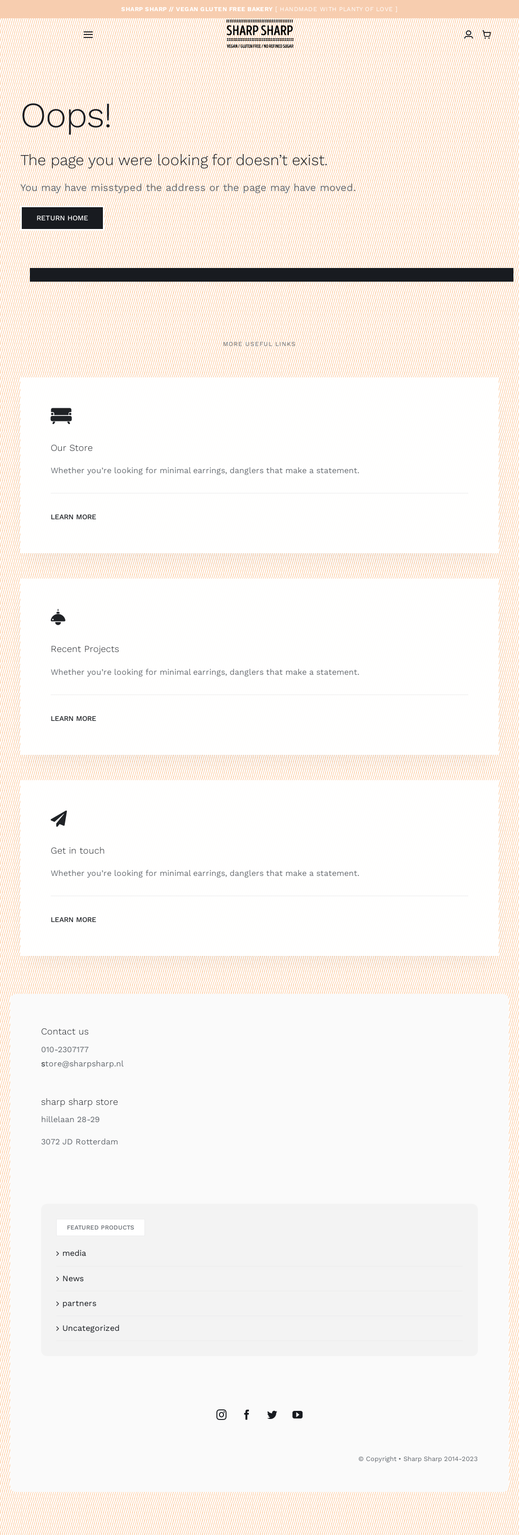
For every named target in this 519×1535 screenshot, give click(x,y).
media (74, 1253)
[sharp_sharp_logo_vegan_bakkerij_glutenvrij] (259, 20)
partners (79, 1303)
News (73, 1278)
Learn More (73, 517)
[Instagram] (221, 1415)
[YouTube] (297, 1415)
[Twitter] (272, 1415)
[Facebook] (246, 1415)
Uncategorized (91, 1328)
